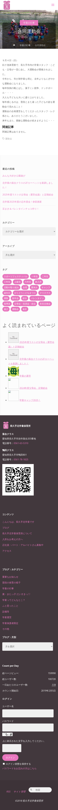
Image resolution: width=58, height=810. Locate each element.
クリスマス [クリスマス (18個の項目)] (45, 292)
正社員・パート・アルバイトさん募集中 (22, 545)
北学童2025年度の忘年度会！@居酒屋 (22, 201)
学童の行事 (29, 22)
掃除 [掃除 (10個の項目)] (6, 298)
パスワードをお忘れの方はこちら (19, 768)
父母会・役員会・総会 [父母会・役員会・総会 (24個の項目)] (25, 303)
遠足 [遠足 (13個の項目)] (25, 309)
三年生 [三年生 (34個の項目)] (7, 281)
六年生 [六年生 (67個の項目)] (28, 281)
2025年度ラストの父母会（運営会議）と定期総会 (27, 194)
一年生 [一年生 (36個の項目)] (34, 276)
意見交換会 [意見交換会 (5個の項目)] (45, 303)
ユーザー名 (8, 706)
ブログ (5, 527)
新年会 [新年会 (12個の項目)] (15, 298)
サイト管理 (19, 791)
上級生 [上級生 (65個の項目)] (17, 281)
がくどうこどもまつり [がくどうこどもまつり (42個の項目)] (25, 292)
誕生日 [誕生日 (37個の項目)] (7, 292)
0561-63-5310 (21, 443)
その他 (5, 628)
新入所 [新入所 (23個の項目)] (38, 281)
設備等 (5, 611)
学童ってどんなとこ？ (13, 600)
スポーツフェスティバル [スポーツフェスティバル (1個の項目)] (15, 276)
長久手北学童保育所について (17, 533)
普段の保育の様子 (11, 582)
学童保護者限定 (10, 623)
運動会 (8, 138)
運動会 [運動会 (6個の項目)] (15, 309)
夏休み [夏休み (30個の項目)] (34, 287)
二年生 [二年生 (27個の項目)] (45, 276)
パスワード (8, 721)
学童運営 (6, 617)
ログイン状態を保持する (18, 763)
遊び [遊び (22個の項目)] (6, 309)
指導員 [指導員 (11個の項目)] (7, 303)
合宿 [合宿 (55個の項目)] (25, 287)
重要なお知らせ (10, 576)
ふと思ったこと (10, 605)
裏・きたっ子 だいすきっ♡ (16, 594)
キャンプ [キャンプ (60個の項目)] (46, 287)
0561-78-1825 (21, 459)
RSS (8, 791)
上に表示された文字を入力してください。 (24, 741)
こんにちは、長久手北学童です (18, 521)
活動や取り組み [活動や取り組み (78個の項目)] (11, 287)
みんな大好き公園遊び (13, 175)
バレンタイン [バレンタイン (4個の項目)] (37, 298)
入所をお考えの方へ (12, 539)
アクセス (6, 550)
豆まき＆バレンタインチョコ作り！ (20, 208)
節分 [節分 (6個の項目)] (25, 298)
